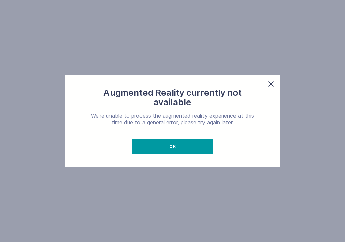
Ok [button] (172, 146)
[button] (271, 84)
